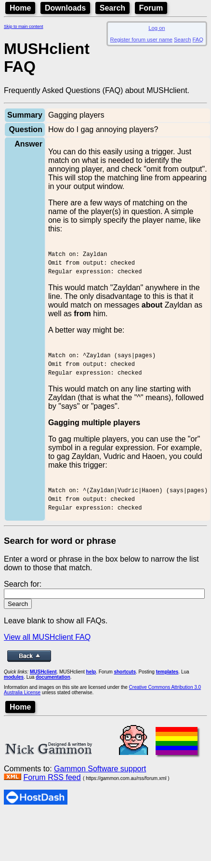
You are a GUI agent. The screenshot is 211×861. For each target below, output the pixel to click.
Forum (151, 8)
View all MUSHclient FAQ (47, 660)
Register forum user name (141, 39)
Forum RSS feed (51, 800)
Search (112, 8)
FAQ (198, 39)
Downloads (65, 8)
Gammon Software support (100, 792)
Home (20, 8)
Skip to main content (23, 26)
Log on (156, 28)
